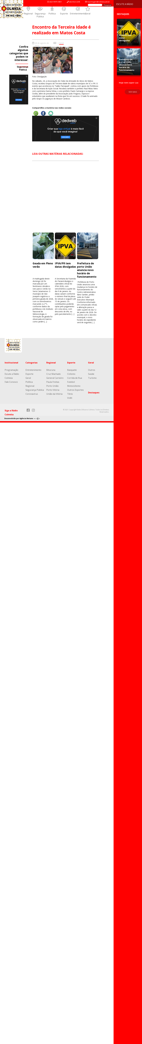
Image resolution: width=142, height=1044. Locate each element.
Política (52, 13)
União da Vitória (54, 393)
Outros (91, 369)
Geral (87, 13)
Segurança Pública (40, 15)
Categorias (31, 362)
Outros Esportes (75, 389)
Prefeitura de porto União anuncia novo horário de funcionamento (86, 270)
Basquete (72, 369)
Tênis (70, 393)
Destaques (93, 392)
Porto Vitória (52, 389)
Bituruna (50, 369)
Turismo (92, 377)
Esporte (64, 13)
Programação (11, 369)
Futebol (71, 381)
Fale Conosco (11, 381)
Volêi (69, 397)
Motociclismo (73, 385)
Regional (28, 13)
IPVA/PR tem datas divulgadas (65, 265)
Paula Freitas (52, 381)
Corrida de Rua (74, 377)
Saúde (91, 373)
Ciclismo (71, 373)
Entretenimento (78, 13)
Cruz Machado (53, 373)
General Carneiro (54, 377)
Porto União (52, 385)
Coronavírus (32, 393)
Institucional (11, 362)
